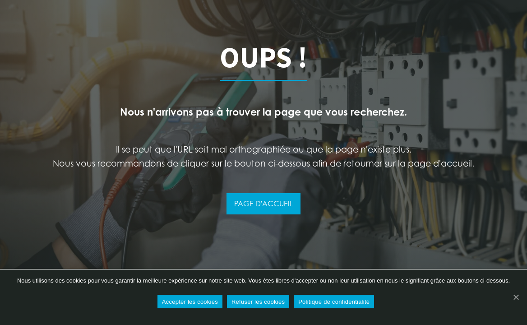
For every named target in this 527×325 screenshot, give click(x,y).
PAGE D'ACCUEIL (263, 203)
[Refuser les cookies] (515, 297)
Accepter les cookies (190, 301)
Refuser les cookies (258, 301)
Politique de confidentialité (334, 301)
